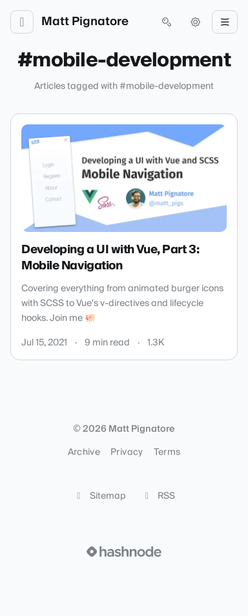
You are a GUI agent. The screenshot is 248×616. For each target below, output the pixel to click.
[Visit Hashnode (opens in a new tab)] (124, 551)
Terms (167, 452)
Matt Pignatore (85, 22)
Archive (84, 452)
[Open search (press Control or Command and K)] (166, 22)
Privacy (126, 452)
